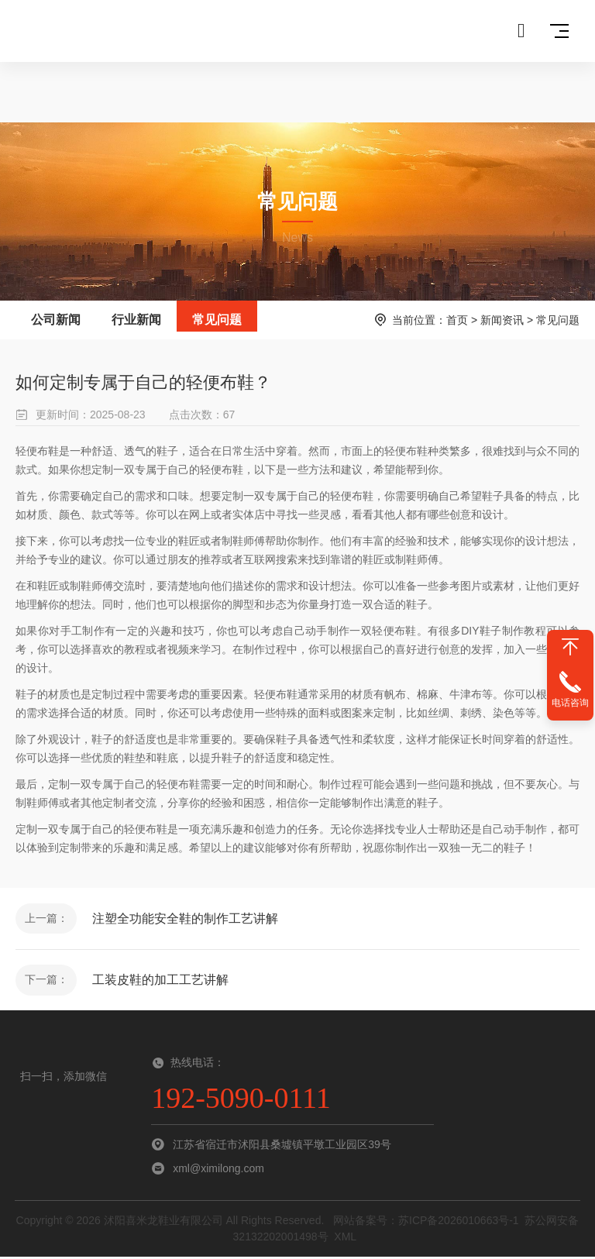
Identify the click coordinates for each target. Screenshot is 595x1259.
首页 (457, 320)
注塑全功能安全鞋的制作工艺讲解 (186, 918)
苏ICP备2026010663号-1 (458, 1222)
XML (345, 1239)
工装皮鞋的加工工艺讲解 (161, 981)
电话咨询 (570, 702)
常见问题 (217, 319)
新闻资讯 (502, 320)
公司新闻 (56, 319)
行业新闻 (136, 319)
